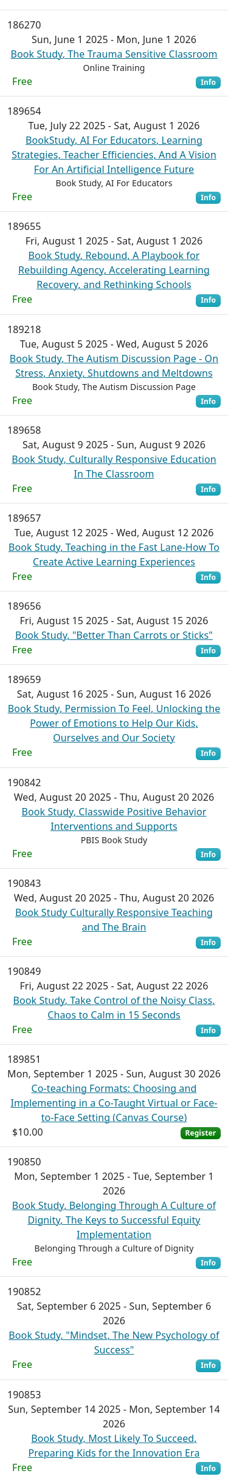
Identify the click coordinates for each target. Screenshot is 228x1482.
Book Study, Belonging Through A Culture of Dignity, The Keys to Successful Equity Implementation (114, 1220)
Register (200, 1133)
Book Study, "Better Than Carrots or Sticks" (114, 635)
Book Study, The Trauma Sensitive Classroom (113, 54)
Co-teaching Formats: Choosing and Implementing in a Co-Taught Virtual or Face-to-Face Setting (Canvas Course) (113, 1103)
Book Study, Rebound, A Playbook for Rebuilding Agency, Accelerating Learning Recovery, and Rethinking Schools (114, 270)
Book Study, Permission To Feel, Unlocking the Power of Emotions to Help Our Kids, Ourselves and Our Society (114, 723)
